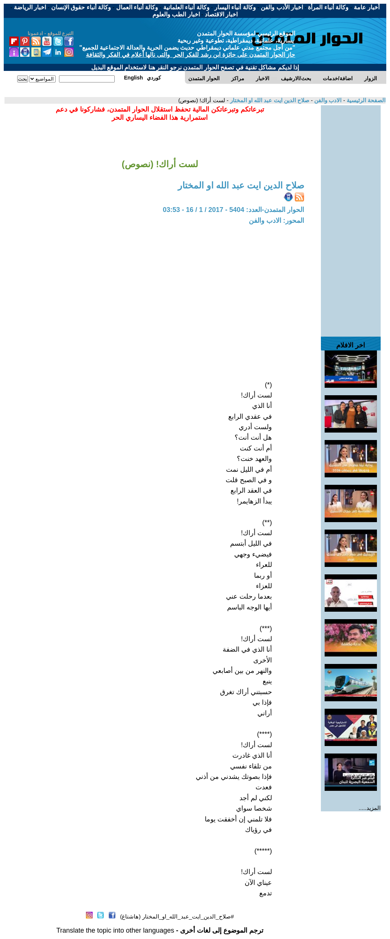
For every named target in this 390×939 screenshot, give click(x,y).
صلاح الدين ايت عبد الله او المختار (269, 100)
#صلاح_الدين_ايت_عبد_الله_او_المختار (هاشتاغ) (177, 916)
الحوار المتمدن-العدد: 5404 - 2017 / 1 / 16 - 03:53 (233, 209)
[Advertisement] (351, 217)
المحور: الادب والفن (276, 220)
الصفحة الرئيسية (365, 100)
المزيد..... (370, 808)
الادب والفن (327, 100)
